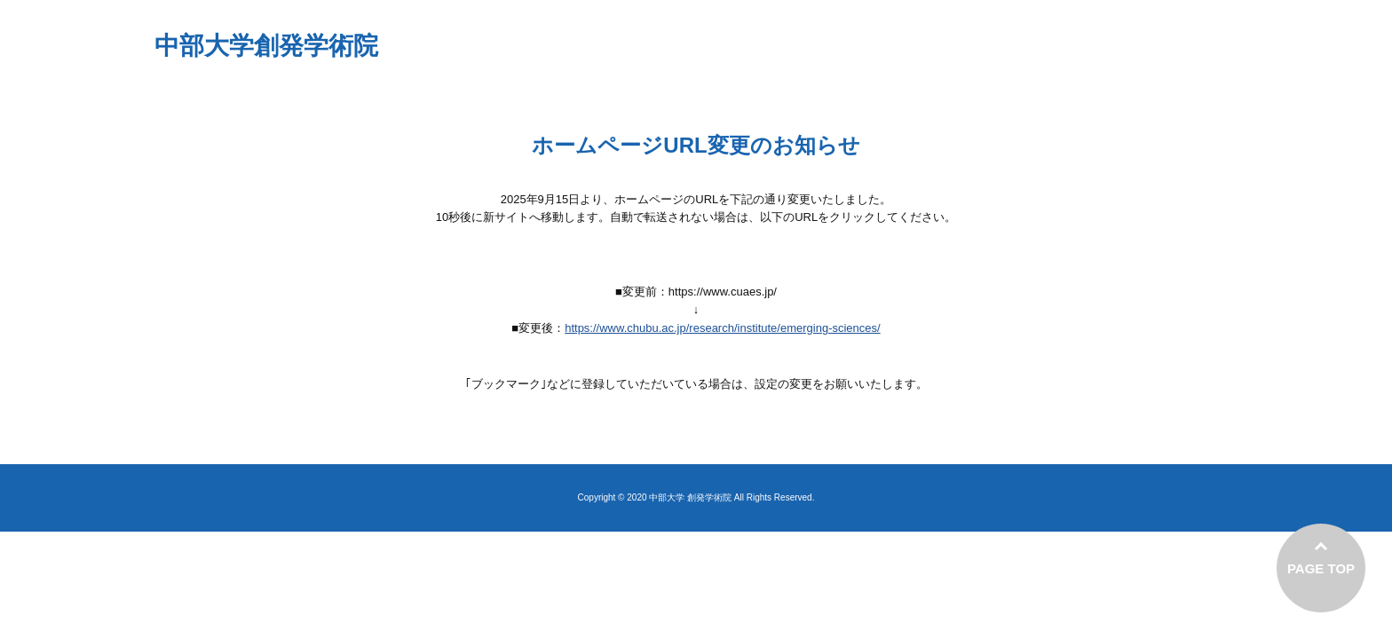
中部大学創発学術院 (266, 45)
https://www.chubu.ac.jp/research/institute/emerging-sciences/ (723, 328)
